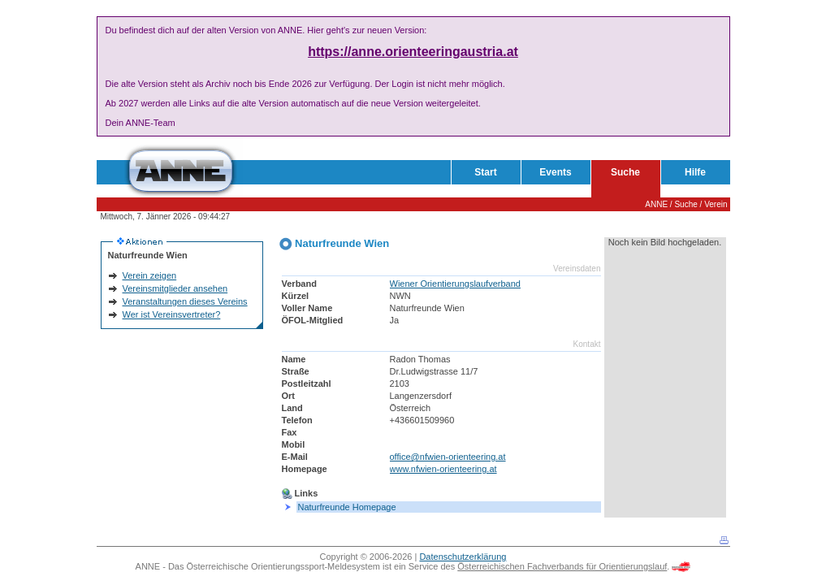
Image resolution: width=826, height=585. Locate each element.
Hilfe (695, 172)
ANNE (656, 204)
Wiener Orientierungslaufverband (455, 283)
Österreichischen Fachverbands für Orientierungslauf (562, 566)
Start (485, 172)
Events (555, 172)
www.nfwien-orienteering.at (443, 469)
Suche (625, 172)
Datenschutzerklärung (462, 556)
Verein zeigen (150, 275)
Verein (715, 204)
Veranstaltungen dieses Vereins (185, 301)
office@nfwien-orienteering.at (448, 457)
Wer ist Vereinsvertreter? (172, 314)
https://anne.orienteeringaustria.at (413, 51)
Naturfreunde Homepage (347, 507)
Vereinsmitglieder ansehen (175, 288)
